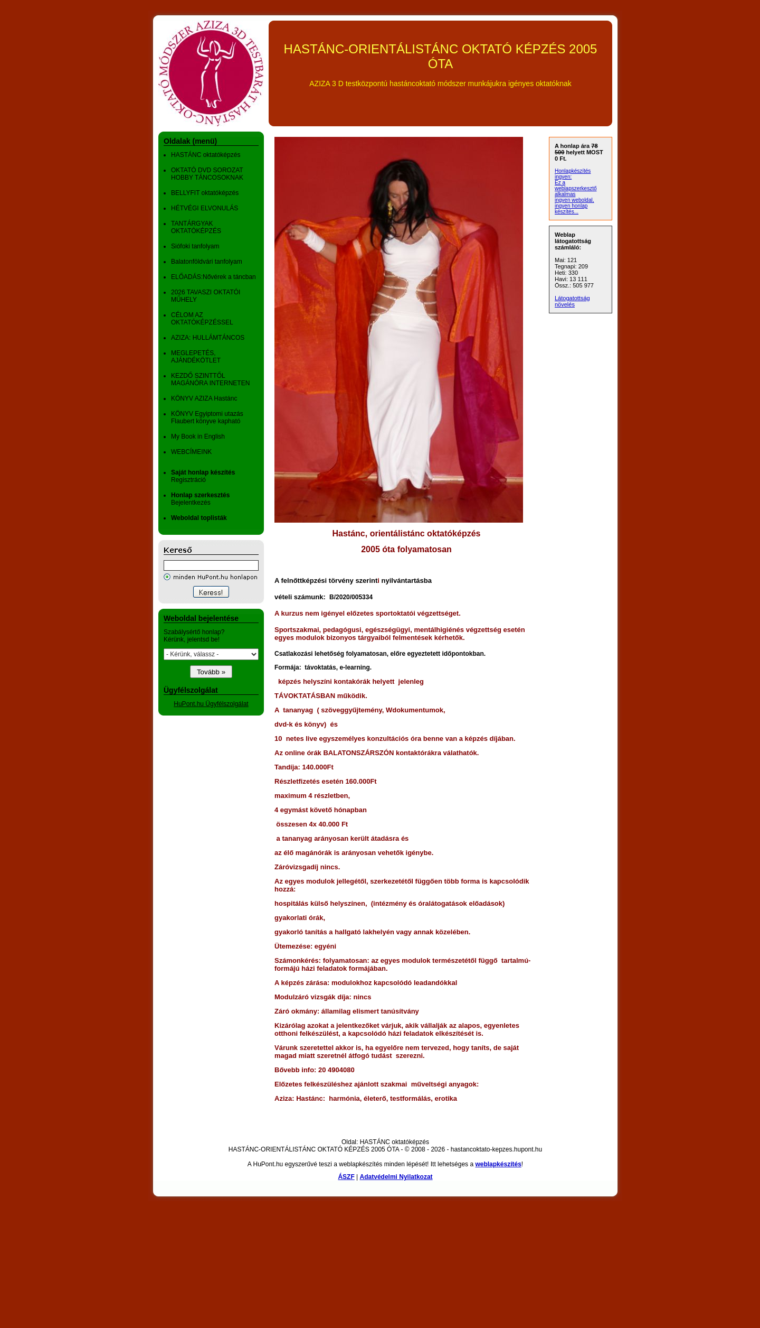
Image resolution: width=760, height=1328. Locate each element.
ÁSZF (346, 1177)
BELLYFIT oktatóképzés (205, 193)
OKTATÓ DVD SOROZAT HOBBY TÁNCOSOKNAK (207, 173)
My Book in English (198, 436)
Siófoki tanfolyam (195, 246)
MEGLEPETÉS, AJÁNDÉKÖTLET (196, 356)
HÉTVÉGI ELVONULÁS (204, 208)
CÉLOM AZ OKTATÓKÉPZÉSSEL (202, 318)
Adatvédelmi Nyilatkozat (396, 1177)
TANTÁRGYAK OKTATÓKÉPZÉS (196, 227)
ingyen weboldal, (574, 200)
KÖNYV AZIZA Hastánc (204, 398)
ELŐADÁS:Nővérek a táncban (213, 277)
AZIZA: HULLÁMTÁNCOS (207, 337)
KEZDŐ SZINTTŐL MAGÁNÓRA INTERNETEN (210, 379)
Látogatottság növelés (572, 301)
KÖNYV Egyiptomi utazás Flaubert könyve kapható (207, 417)
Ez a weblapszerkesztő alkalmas (575, 188)
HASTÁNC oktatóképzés (205, 155)
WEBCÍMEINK (191, 452)
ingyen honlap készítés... (571, 209)
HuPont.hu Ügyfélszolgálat (211, 704)
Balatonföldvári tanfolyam (206, 261)
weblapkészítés (498, 1164)
